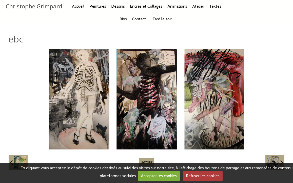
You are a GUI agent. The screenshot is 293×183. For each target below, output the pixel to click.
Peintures (97, 6)
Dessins (118, 6)
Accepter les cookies (159, 175)
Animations (177, 6)
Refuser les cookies (203, 175)
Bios (123, 19)
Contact (139, 19)
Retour (146, 162)
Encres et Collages (146, 6)
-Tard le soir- (162, 19)
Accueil (78, 6)
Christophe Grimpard (34, 6)
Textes (215, 6)
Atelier (198, 6)
